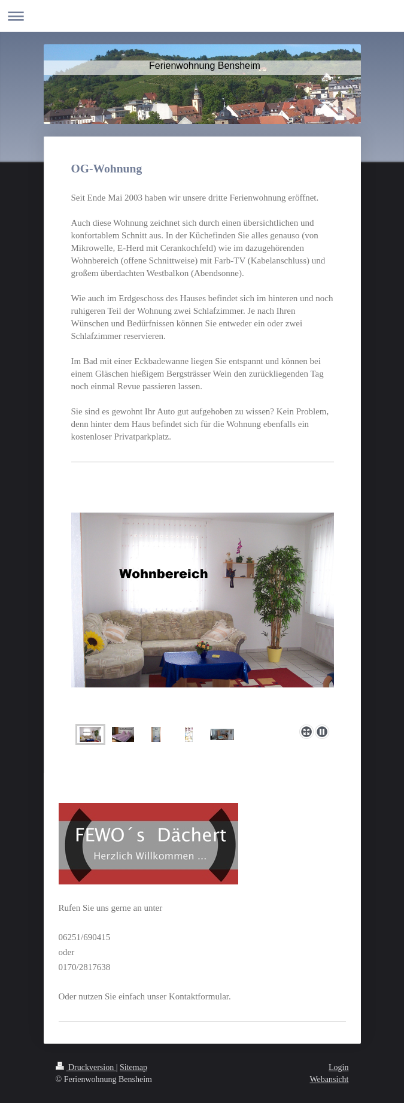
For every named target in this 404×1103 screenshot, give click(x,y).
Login (338, 1067)
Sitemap (133, 1067)
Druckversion (86, 1067)
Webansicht (329, 1079)
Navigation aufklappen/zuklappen (202, 16)
